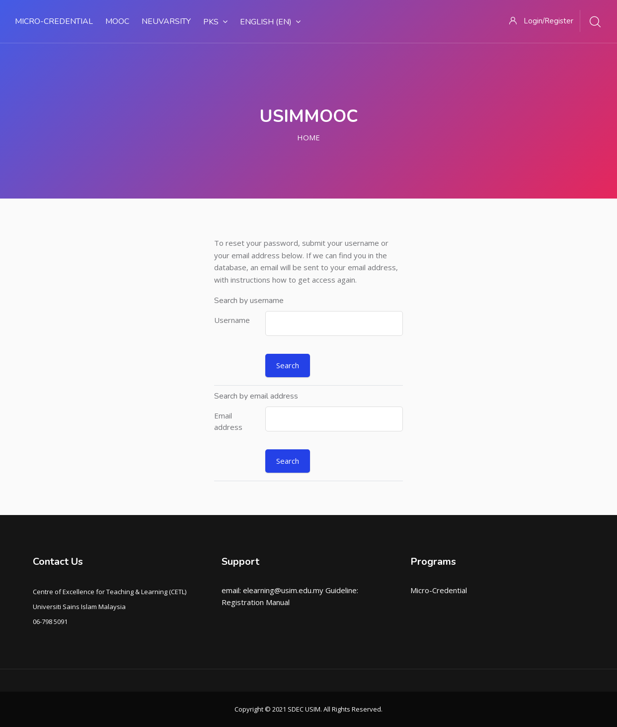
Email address (228, 421)
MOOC (117, 21)
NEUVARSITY (166, 21)
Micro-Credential (438, 590)
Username (232, 320)
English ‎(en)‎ (270, 21)
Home (308, 137)
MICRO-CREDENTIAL (54, 21)
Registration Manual (256, 602)
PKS (215, 21)
